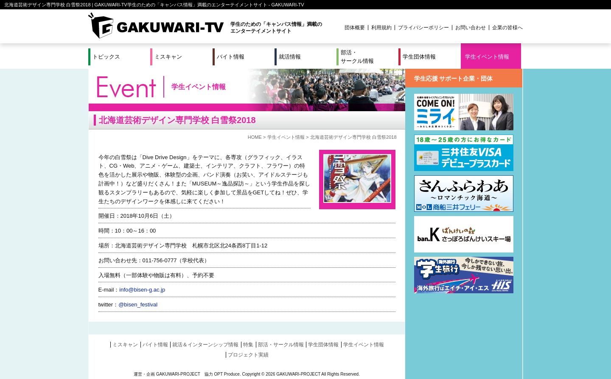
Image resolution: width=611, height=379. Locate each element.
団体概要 (355, 28)
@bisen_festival (137, 304)
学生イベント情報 (487, 56)
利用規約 (381, 28)
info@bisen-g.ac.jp (142, 289)
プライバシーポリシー (423, 28)
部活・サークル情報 (357, 56)
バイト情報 (230, 56)
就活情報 (290, 56)
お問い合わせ (470, 28)
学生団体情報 (419, 56)
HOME (255, 137)
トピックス (106, 56)
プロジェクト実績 (248, 355)
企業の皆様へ (507, 28)
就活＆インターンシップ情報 (205, 345)
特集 (248, 345)
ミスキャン (168, 56)
